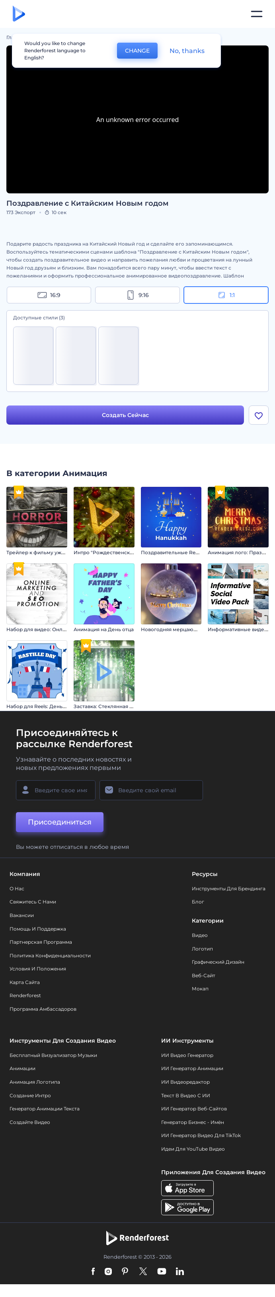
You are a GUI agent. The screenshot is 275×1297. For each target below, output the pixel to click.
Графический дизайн (218, 962)
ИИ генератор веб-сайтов (194, 1109)
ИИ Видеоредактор (185, 1082)
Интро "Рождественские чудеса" (115, 553)
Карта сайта (25, 982)
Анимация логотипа (35, 1082)
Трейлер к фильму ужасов (39, 553)
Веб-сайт (203, 975)
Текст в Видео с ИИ (185, 1095)
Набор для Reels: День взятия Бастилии (56, 706)
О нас (17, 889)
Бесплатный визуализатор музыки (53, 1055)
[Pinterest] (125, 1272)
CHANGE (137, 50)
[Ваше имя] (56, 790)
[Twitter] (143, 1272)
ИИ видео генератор (187, 1055)
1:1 (226, 295)
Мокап (200, 989)
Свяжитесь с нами (33, 902)
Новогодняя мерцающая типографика (189, 630)
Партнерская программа (41, 942)
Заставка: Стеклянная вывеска (112, 706)
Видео (200, 936)
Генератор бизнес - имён (192, 1122)
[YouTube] (161, 1272)
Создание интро (30, 1095)
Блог (198, 902)
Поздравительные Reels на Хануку (184, 553)
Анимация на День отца (104, 630)
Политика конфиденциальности (50, 955)
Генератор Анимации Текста (45, 1109)
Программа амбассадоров (43, 1009)
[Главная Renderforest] (19, 14)
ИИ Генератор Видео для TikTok (201, 1136)
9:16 (137, 295)
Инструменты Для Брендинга (228, 889)
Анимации (22, 1069)
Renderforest (25, 996)
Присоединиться (60, 822)
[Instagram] (108, 1272)
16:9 (48, 295)
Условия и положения (38, 969)
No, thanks (187, 51)
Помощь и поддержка (38, 929)
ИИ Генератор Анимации (192, 1069)
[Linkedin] (180, 1272)
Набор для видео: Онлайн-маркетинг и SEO (61, 630)
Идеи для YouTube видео (193, 1149)
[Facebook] (93, 1272)
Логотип (202, 949)
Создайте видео (30, 1122)
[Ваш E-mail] (151, 790)
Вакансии (22, 915)
